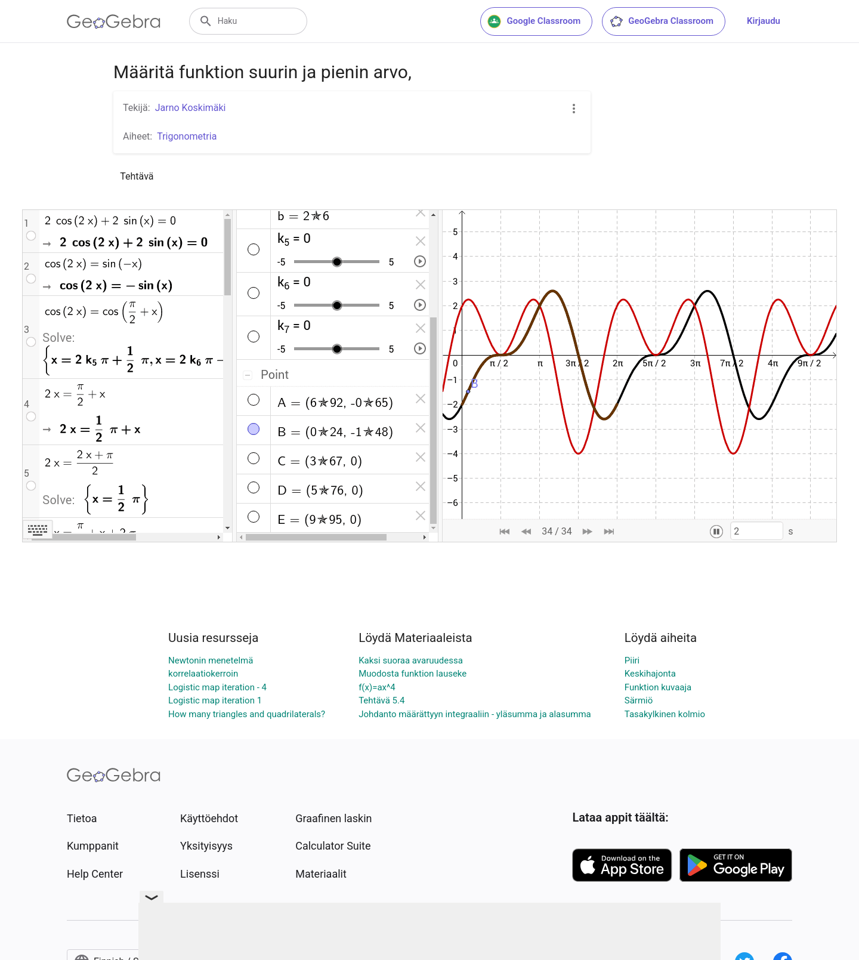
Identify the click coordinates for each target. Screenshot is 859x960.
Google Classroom (533, 21)
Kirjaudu (763, 21)
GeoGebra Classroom (661, 21)
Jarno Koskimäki (190, 107)
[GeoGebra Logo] (113, 21)
